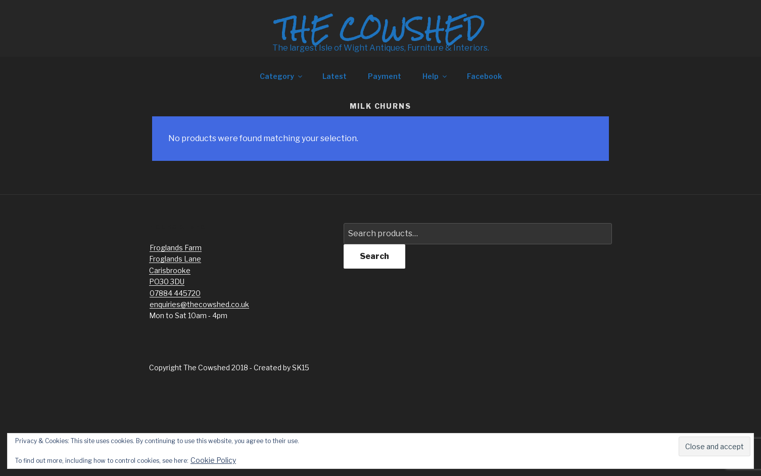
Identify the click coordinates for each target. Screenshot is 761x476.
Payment (384, 76)
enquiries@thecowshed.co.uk (199, 304)
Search (374, 256)
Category (282, 76)
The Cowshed (380, 29)
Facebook (484, 76)
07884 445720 (175, 293)
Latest (334, 76)
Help (435, 76)
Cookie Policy (213, 460)
